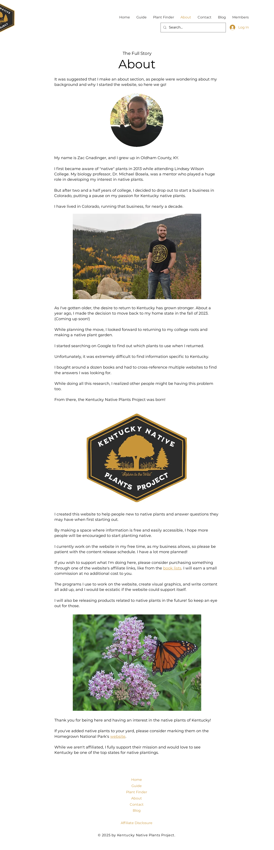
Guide (136, 786)
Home (136, 780)
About (136, 798)
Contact (137, 804)
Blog (137, 810)
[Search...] (193, 27)
